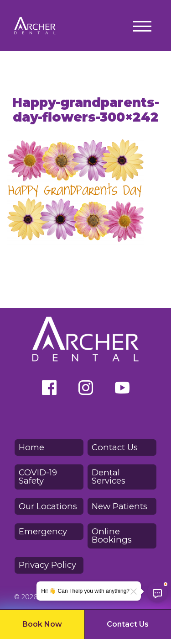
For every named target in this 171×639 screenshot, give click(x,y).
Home (31, 447)
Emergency (43, 531)
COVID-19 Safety (38, 476)
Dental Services (108, 476)
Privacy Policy (47, 564)
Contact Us (128, 624)
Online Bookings (112, 535)
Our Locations (48, 506)
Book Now (42, 624)
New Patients (119, 506)
